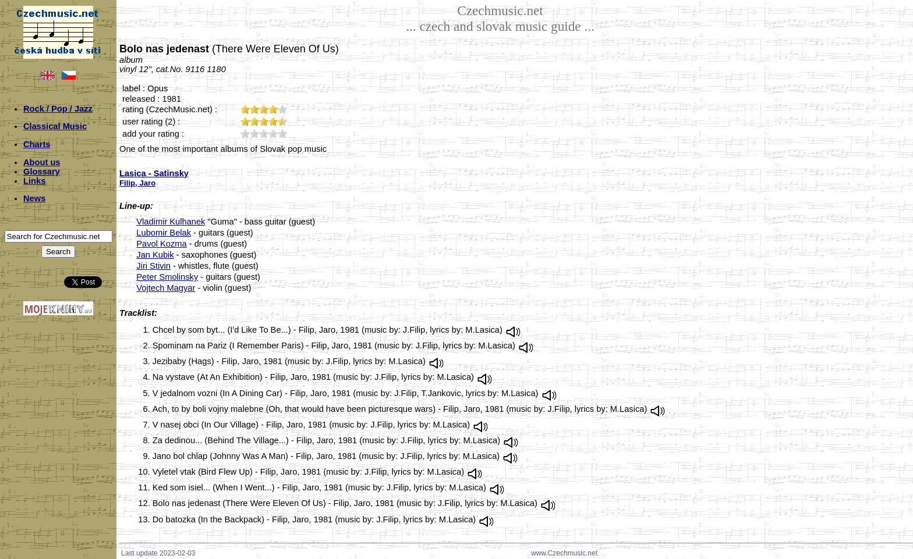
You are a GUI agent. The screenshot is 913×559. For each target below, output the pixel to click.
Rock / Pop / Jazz (58, 108)
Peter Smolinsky (167, 277)
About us (42, 162)
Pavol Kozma (161, 243)
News (34, 198)
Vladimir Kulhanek (170, 221)
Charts (36, 144)
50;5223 (282, 133)
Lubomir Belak (163, 232)
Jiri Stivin (153, 265)
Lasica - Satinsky (154, 173)
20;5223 (254, 133)
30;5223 (263, 133)
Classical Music (55, 126)
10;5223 (245, 133)
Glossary (41, 171)
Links (34, 181)
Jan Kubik (155, 254)
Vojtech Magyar (165, 288)
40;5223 (273, 133)
